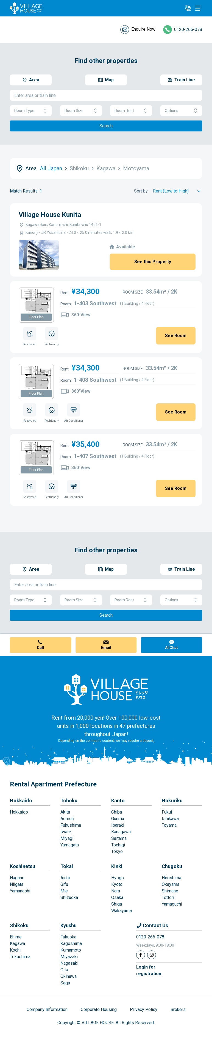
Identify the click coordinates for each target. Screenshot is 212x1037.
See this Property (152, 261)
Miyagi (66, 838)
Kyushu (68, 925)
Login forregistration (148, 970)
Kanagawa (121, 831)
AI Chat (171, 647)
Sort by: (141, 191)
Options (181, 110)
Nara (115, 891)
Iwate (65, 831)
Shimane (170, 891)
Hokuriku (172, 800)
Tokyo (117, 851)
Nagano (17, 877)
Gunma (117, 818)
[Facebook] (140, 954)
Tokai (66, 866)
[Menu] (197, 8)
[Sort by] (177, 191)
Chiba (116, 812)
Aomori (67, 818)
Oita (64, 969)
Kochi (15, 950)
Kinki (116, 866)
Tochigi (118, 845)
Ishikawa (170, 818)
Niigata (16, 884)
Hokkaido (21, 800)
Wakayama (121, 910)
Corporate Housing (99, 1009)
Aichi (65, 877)
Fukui (167, 812)
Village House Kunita (50, 215)
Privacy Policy (143, 1009)
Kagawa (17, 943)
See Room (175, 335)
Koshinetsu (22, 866)
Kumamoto (70, 950)
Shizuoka (69, 897)
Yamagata (69, 845)
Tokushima (20, 956)
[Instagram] (151, 954)
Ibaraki (117, 825)
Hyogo (117, 877)
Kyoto (116, 884)
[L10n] (187, 8)
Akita (65, 812)
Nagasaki (69, 963)
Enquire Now (143, 29)
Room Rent (131, 110)
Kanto (118, 800)
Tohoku (68, 800)
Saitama (119, 838)
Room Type (30, 110)
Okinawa (68, 976)
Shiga (116, 904)
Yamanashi (20, 891)
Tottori (168, 897)
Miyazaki (69, 956)
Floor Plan (36, 317)
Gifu (64, 884)
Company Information (47, 1009)
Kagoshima (71, 943)
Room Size (81, 110)
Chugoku (172, 866)
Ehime (16, 937)
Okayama (170, 884)
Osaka (117, 897)
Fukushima (70, 825)
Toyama (169, 825)
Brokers (178, 1009)
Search (106, 125)
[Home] (106, 689)
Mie (64, 891)
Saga (65, 983)
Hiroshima (171, 877)
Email (106, 647)
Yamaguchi (172, 904)
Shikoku (19, 925)
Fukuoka (68, 937)
